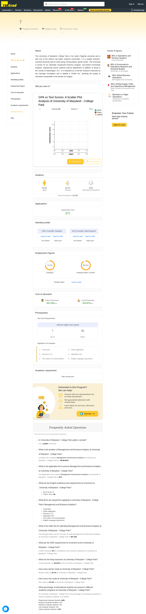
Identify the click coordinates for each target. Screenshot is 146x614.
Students (14, 67)
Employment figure (18, 86)
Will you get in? (17, 60)
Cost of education (17, 92)
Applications (15, 73)
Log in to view (45, 236)
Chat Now (87, 413)
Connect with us (17, 112)
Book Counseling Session (100, 10)
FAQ (12, 118)
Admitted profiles (17, 80)
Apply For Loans (119, 125)
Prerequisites (15, 99)
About (13, 54)
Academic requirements (19, 105)
